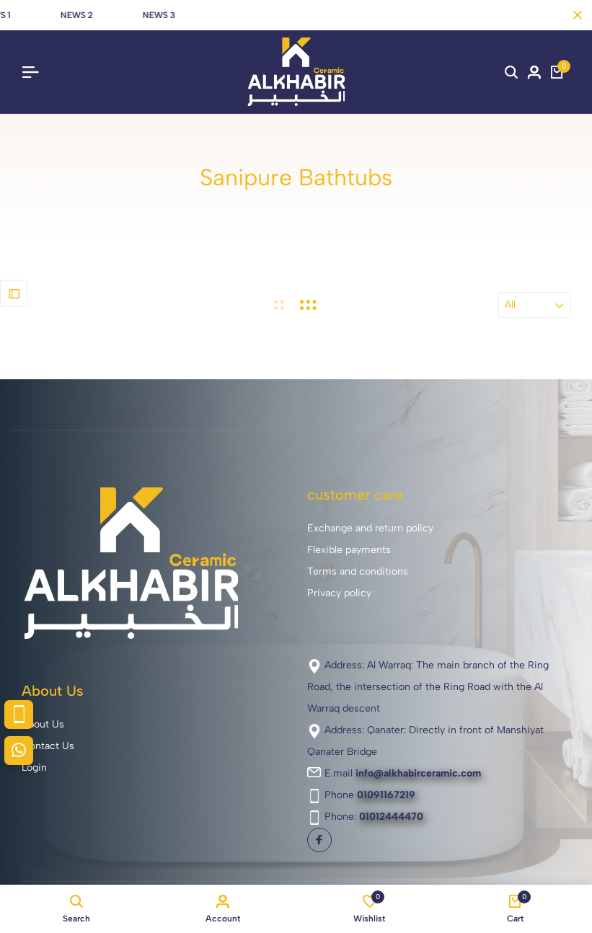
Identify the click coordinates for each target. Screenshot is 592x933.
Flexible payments (349, 550)
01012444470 (391, 816)
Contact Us (48, 746)
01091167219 (386, 795)
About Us (43, 724)
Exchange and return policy (370, 528)
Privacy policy (339, 593)
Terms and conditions (357, 571)
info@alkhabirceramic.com (418, 773)
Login (34, 767)
